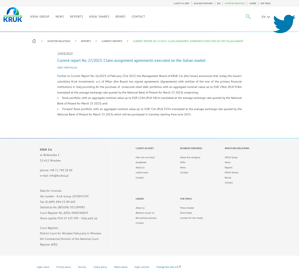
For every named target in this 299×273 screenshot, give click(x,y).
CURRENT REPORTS (112, 41)
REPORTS (86, 41)
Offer (182, 162)
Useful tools (142, 172)
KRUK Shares (231, 172)
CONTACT (166, 20)
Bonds (228, 177)
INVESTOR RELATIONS (235, 3)
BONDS (149, 20)
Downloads (186, 212)
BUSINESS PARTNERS (203, 3)
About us (140, 167)
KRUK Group (231, 157)
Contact (140, 177)
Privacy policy (63, 266)
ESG (218, 3)
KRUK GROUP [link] (68, 20)
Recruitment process (146, 217)
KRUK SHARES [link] (127, 20)
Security (82, 266)
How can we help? (145, 157)
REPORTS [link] (104, 20)
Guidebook (141, 162)
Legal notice (43, 266)
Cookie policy (100, 266)
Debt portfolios (67, 67)
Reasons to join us (145, 212)
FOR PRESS (265, 3)
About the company (190, 157)
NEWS (88, 20)
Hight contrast (141, 266)
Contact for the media (191, 217)
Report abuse (120, 266)
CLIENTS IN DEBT (182, 3)
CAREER (252, 3)
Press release (187, 207)
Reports (228, 167)
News (183, 167)
